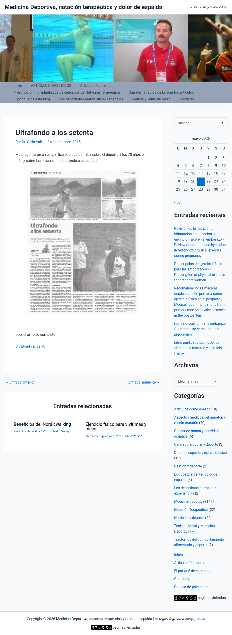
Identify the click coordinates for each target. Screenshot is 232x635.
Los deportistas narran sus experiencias (161, 92)
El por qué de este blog (103, 92)
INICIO (201, 619)
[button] (225, 48)
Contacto (66, 99)
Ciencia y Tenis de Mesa (32, 99)
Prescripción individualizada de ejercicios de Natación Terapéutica (168, 85)
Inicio (17, 85)
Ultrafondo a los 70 (30, 346)
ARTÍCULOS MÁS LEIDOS (49, 85)
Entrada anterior (20, 382)
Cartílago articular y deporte (196, 445)
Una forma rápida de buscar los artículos (45, 92)
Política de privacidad (191, 587)
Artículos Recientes (92, 85)
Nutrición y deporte (189, 518)
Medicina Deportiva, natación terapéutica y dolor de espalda (83, 7)
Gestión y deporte (188, 466)
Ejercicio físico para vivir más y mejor (116, 426)
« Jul (178, 202)
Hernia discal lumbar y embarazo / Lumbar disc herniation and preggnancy (200, 329)
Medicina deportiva (27, 431)
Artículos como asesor (192, 409)
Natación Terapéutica (191, 510)
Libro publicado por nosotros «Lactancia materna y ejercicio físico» (198, 348)
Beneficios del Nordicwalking (43, 424)
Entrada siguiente (144, 382)
